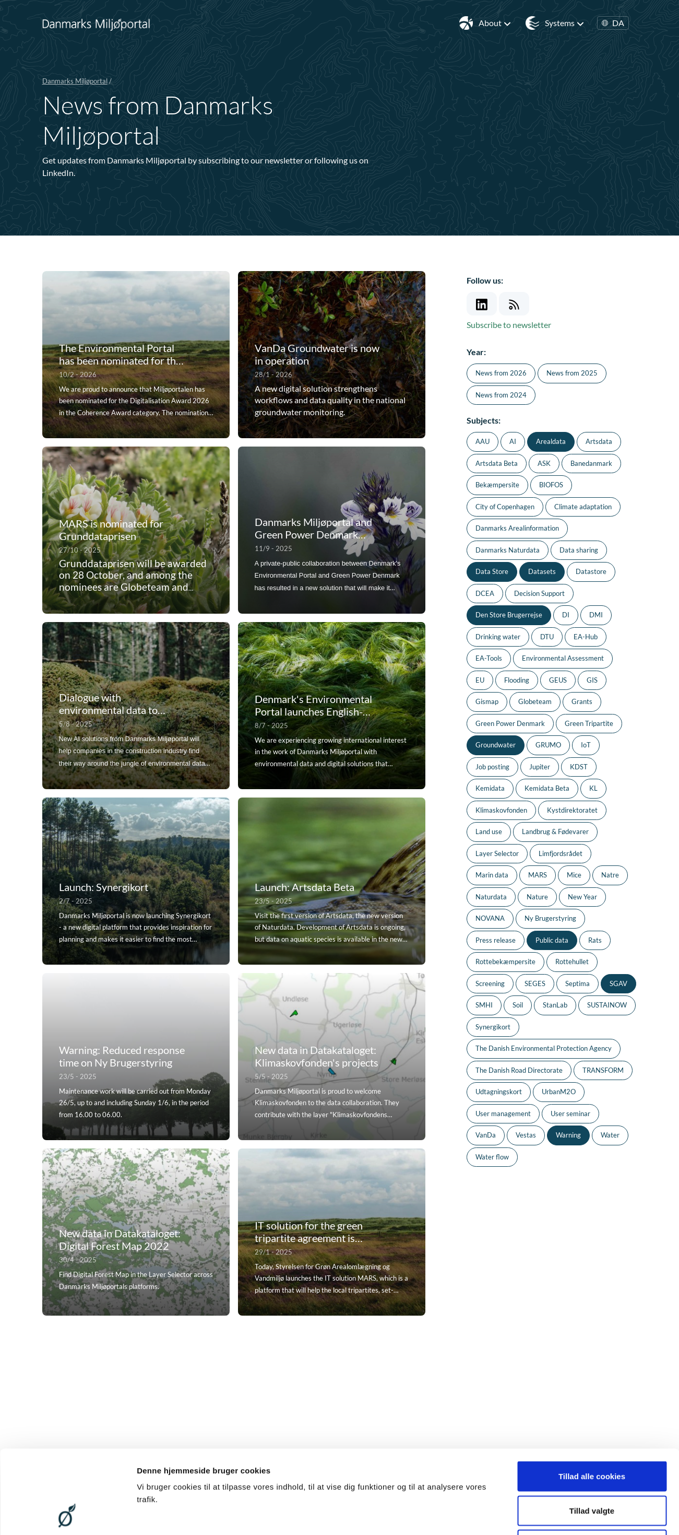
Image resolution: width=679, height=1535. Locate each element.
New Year (582, 897)
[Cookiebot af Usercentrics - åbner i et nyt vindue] (67, 1514)
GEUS (558, 680)
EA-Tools (488, 658)
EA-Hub (586, 636)
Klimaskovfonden (501, 810)
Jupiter (539, 767)
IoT (586, 745)
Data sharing (578, 550)
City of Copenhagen (504, 506)
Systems (565, 23)
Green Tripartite (589, 723)
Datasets (542, 571)
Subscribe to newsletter (509, 325)
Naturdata (491, 897)
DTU (547, 636)
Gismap (486, 701)
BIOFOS (551, 485)
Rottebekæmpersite (505, 961)
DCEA (484, 593)
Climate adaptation (583, 506)
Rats (595, 940)
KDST (579, 767)
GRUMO (548, 745)
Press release (495, 940)
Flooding (516, 680)
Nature (537, 897)
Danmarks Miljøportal (75, 81)
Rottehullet (572, 961)
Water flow (492, 1157)
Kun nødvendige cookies (591, 1466)
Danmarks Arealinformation (517, 528)
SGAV (618, 983)
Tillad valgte (591, 1432)
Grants (581, 701)
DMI (596, 615)
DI (565, 615)
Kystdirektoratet (572, 810)
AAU (482, 441)
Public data (551, 940)
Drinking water (497, 636)
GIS (592, 680)
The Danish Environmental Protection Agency (543, 1048)
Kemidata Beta (547, 788)
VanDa (485, 1135)
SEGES (535, 983)
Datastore (591, 571)
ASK (544, 463)
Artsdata (599, 441)
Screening (490, 983)
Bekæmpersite (497, 485)
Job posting (492, 767)
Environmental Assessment (563, 658)
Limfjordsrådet (560, 853)
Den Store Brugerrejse (508, 615)
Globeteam (535, 701)
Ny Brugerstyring (550, 918)
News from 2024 (501, 395)
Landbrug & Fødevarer (555, 831)
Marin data (491, 875)
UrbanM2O (559, 1091)
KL (593, 788)
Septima (577, 983)
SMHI (484, 1005)
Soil (518, 1005)
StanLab (555, 1005)
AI (512, 441)
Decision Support (539, 593)
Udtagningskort (498, 1091)
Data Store (491, 571)
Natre (610, 875)
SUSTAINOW (607, 1005)
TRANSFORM (603, 1070)
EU (479, 680)
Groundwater (495, 745)
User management (503, 1113)
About (495, 23)
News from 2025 (572, 373)
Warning (568, 1135)
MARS (537, 875)
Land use (488, 831)
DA (613, 23)
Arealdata (551, 441)
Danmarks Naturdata (507, 550)
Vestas (526, 1135)
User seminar (570, 1113)
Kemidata (490, 788)
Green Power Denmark (510, 723)
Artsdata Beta (496, 463)
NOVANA (490, 918)
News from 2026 (501, 373)
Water (610, 1135)
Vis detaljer (542, 1514)
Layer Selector (497, 853)
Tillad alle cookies (591, 1397)
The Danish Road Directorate (519, 1070)
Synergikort (492, 1027)
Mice (574, 875)
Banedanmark (591, 463)
